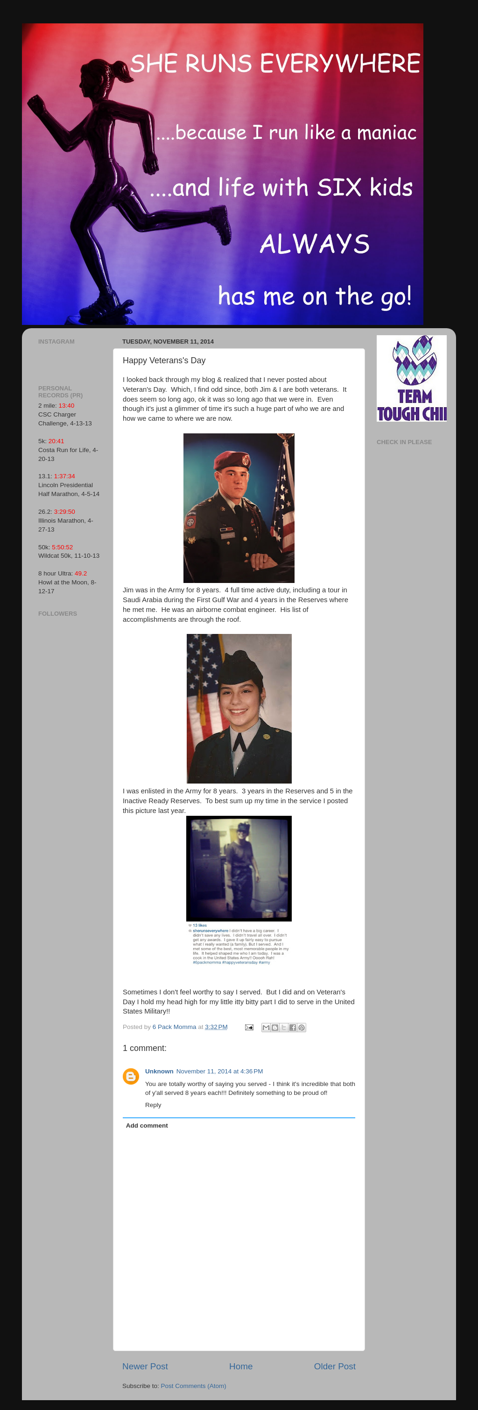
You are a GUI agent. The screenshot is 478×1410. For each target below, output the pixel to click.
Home (241, 1366)
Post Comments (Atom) (193, 1385)
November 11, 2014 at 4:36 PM (219, 1071)
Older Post (335, 1366)
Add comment (147, 1125)
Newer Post (145, 1366)
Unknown (159, 1071)
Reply (153, 1104)
